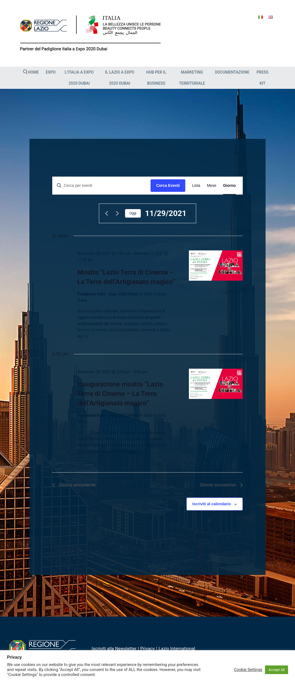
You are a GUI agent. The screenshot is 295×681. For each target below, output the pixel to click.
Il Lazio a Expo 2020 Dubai (119, 78)
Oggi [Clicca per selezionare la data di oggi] (132, 213)
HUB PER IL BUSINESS (156, 78)
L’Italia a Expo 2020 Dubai (79, 78)
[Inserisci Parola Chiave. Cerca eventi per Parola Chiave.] (101, 185)
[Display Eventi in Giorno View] (229, 185)
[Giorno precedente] (106, 213)
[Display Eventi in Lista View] (196, 185)
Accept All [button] (276, 670)
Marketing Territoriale (192, 78)
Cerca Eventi (168, 185)
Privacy (147, 648)
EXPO (51, 72)
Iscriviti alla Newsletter (114, 648)
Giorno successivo (221, 485)
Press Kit (263, 78)
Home (33, 72)
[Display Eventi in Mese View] (211, 185)
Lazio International (177, 648)
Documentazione (232, 72)
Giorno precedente (74, 485)
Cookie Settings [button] (248, 669)
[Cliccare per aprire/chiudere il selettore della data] (168, 213)
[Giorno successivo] (117, 213)
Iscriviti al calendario (211, 504)
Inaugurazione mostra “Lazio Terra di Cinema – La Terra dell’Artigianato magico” (120, 393)
